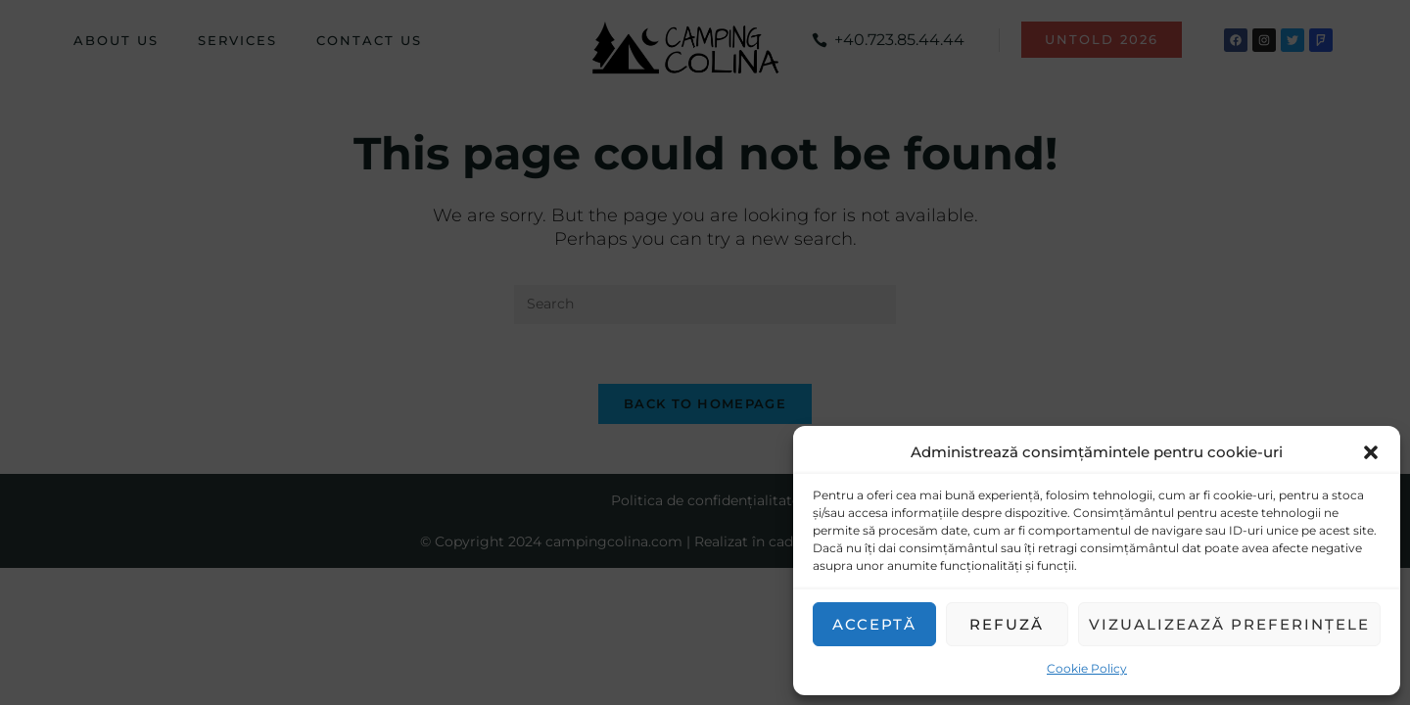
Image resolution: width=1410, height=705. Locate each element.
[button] (1371, 452)
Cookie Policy (1087, 668)
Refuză (1006, 624)
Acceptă (874, 624)
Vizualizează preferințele (1229, 624)
